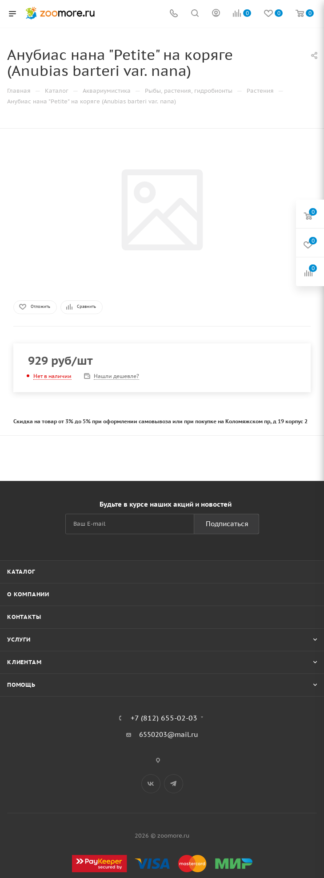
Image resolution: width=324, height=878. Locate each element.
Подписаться (227, 524)
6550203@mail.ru (168, 734)
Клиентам (24, 662)
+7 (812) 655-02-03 (164, 717)
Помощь (21, 685)
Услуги (19, 639)
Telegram (173, 783)
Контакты (24, 617)
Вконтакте (150, 783)
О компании (28, 594)
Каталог (21, 571)
